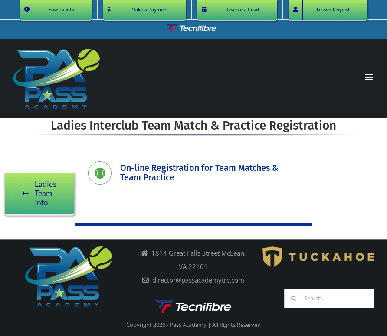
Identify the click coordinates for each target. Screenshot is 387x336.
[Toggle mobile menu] (369, 77)
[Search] (294, 298)
